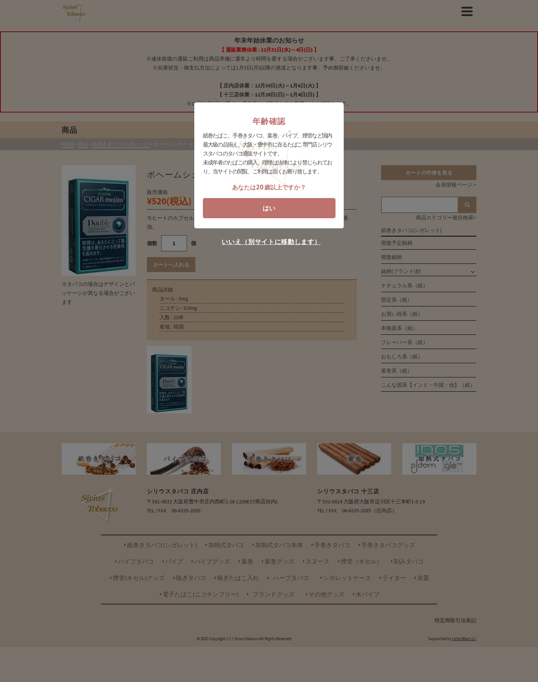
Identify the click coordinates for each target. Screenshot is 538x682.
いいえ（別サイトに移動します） (271, 242)
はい (269, 208)
